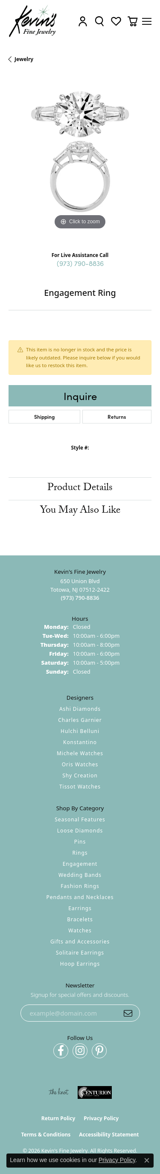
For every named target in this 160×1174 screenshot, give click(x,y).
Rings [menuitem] (80, 852)
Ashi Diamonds (80, 709)
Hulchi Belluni (80, 731)
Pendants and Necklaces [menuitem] (79, 897)
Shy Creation (80, 775)
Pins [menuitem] (80, 841)
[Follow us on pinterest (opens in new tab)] (99, 1050)
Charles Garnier (80, 720)
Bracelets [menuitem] (80, 919)
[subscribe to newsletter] (128, 1013)
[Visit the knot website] (58, 1092)
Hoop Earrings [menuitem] (80, 963)
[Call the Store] (80, 598)
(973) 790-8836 (80, 263)
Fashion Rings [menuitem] (80, 886)
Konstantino (80, 742)
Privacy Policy (101, 1118)
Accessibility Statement (109, 1134)
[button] (83, 21)
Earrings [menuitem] (80, 908)
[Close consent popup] (146, 1160)
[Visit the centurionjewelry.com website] (95, 1092)
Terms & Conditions (45, 1134)
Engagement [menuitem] (80, 863)
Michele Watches (80, 753)
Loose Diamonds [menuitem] (80, 830)
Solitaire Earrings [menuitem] (80, 952)
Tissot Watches (80, 786)
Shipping (44, 416)
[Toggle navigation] (147, 21)
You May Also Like (80, 511)
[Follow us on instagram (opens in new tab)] (80, 1050)
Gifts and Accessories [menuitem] (80, 941)
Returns (117, 416)
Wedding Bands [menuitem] (80, 875)
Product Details (80, 488)
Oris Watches (80, 764)
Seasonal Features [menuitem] (80, 819)
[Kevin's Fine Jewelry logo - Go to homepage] (33, 21)
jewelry (24, 59)
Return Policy (58, 1118)
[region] (80, 160)
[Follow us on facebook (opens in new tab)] (60, 1050)
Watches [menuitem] (79, 930)
